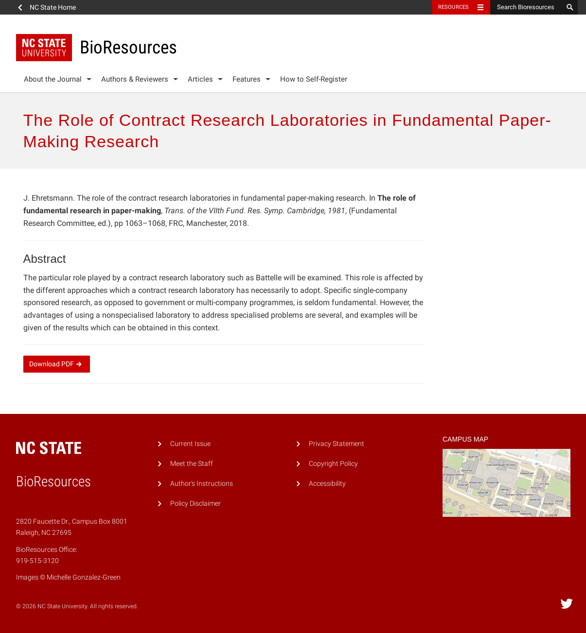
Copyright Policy (333, 464)
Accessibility (327, 483)
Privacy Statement (336, 444)
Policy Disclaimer (195, 503)
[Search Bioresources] (526, 7)
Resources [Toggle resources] (453, 7)
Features (246, 79)
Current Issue (190, 444)
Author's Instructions (201, 483)
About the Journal (53, 79)
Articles (200, 79)
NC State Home (53, 7)
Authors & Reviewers (134, 79)
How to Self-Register (313, 79)
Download (56, 364)
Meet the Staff (191, 464)
